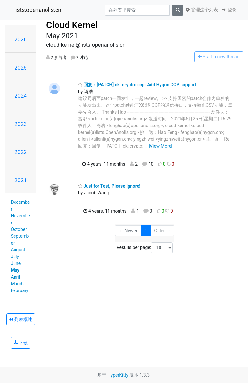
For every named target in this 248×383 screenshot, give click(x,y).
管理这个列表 (202, 9)
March (17, 283)
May (15, 270)
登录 (229, 9)
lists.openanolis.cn (37, 10)
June (16, 263)
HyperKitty (118, 375)
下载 (21, 342)
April (15, 276)
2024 (21, 96)
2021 (21, 180)
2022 (21, 152)
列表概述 (20, 319)
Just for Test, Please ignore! (109, 186)
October (19, 229)
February (19, 290)
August (18, 249)
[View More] (160, 145)
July (15, 256)
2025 (21, 67)
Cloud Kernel (72, 25)
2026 (21, 39)
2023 (21, 124)
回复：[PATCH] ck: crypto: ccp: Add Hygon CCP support (137, 84)
